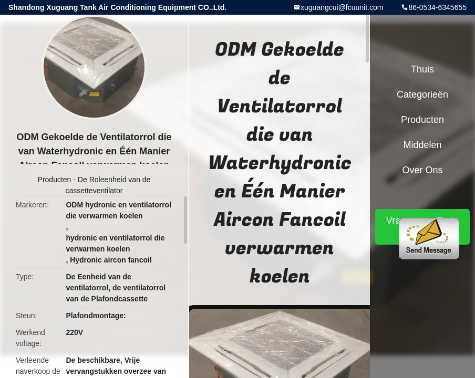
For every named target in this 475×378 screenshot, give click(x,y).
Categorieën (422, 94)
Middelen (422, 145)
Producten (54, 179)
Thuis (422, 69)
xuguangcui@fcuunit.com (342, 7)
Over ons (422, 170)
